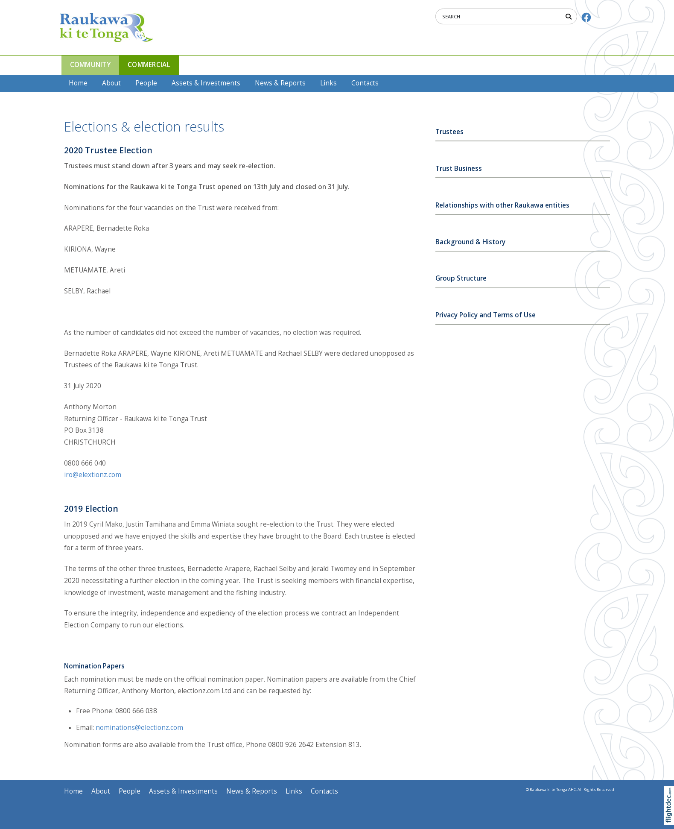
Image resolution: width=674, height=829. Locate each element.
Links (328, 83)
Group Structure (461, 278)
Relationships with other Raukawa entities (502, 205)
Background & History (470, 241)
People (146, 83)
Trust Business (458, 168)
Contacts (365, 83)
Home (78, 83)
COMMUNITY (90, 64)
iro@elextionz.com (92, 474)
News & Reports (280, 83)
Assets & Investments (206, 83)
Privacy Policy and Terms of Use (485, 315)
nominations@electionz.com (139, 727)
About (111, 83)
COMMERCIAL (149, 64)
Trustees (449, 131)
